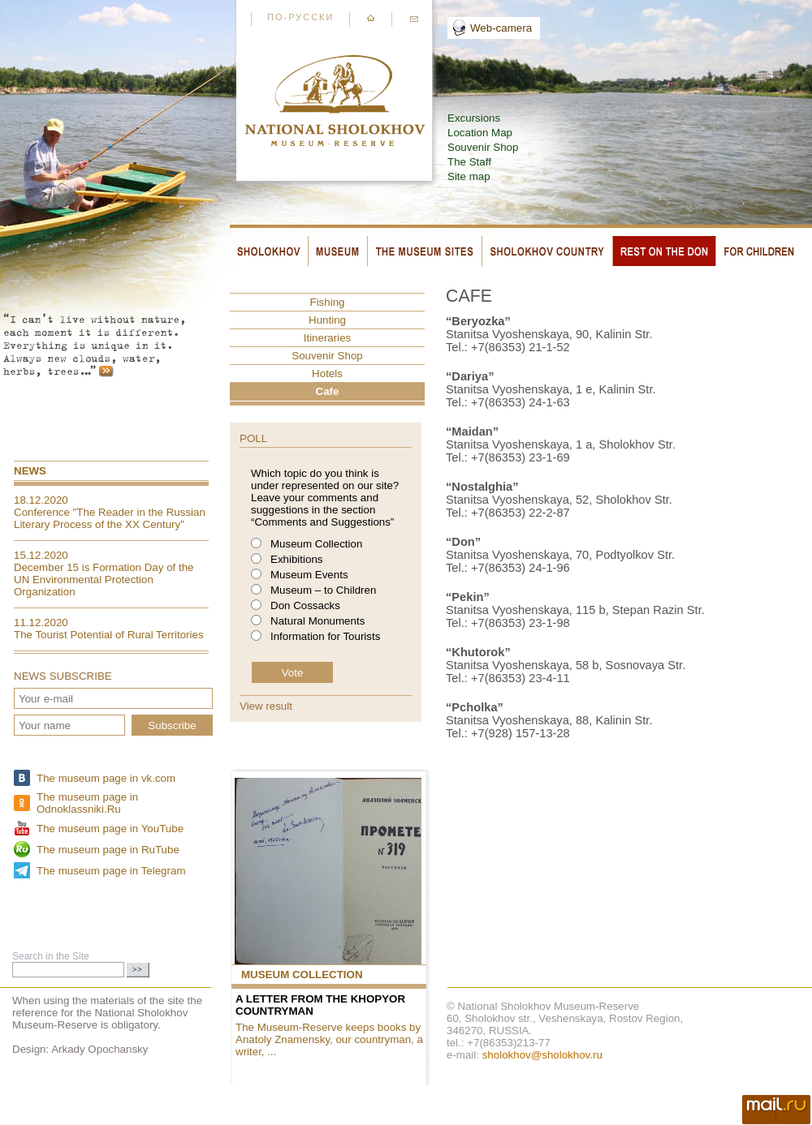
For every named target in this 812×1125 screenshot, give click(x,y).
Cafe (327, 391)
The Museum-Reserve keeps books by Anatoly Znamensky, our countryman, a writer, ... (329, 1039)
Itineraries (328, 338)
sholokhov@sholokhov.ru (542, 1055)
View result (266, 706)
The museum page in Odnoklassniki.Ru (87, 803)
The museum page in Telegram (111, 871)
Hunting (327, 320)
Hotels (327, 373)
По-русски (300, 17)
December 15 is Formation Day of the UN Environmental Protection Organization (104, 579)
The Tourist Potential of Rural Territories (109, 635)
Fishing (327, 302)
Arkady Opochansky (99, 1049)
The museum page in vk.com (106, 778)
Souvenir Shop (482, 147)
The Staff (469, 162)
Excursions (473, 118)
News (30, 471)
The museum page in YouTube (110, 828)
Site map (468, 176)
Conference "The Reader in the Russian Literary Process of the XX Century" (109, 518)
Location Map (479, 133)
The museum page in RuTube (108, 850)
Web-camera (501, 28)
